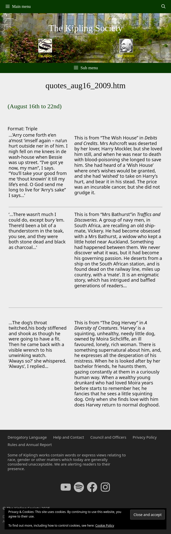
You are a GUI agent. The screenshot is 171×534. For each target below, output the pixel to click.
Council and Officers (108, 437)
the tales (45, 56)
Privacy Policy (145, 437)
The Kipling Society (85, 28)
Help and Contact (68, 437)
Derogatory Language (27, 437)
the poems (125, 56)
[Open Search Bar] (163, 6)
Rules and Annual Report (30, 444)
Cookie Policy (104, 525)
